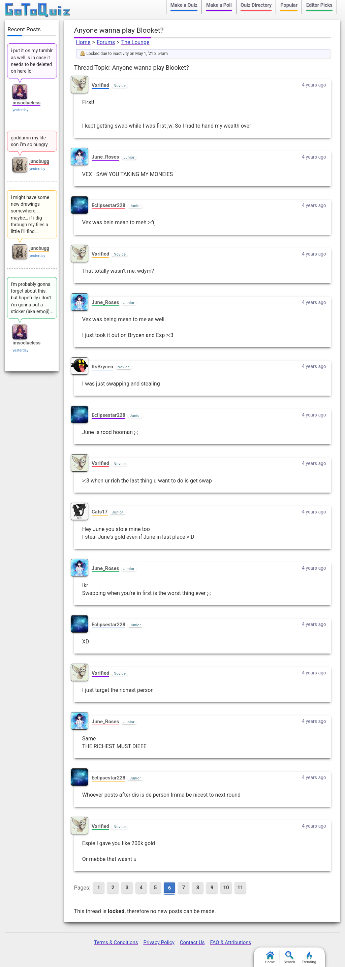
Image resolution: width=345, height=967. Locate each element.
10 (226, 888)
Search (289, 957)
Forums (106, 42)
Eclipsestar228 (108, 205)
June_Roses (105, 157)
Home (83, 42)
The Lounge (135, 42)
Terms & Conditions (116, 942)
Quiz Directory (256, 5)
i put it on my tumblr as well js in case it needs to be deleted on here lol (32, 61)
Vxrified (100, 85)
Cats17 (100, 512)
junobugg (39, 161)
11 (240, 888)
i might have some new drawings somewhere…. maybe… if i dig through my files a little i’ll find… (30, 214)
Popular (288, 5)
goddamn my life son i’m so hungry (29, 141)
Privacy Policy (158, 942)
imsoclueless (26, 102)
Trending (309, 957)
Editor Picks (319, 5)
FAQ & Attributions (230, 942)
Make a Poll (219, 5)
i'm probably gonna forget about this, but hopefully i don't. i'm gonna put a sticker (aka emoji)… (32, 297)
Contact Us (192, 942)
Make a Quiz (183, 5)
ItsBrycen (102, 367)
